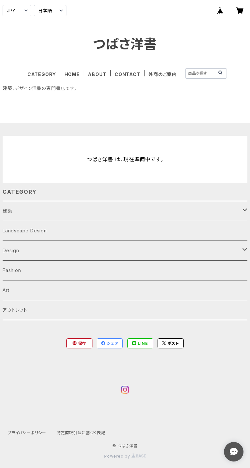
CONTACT (127, 74)
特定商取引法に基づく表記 (81, 432)
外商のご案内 (162, 74)
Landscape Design (25, 230)
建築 (7, 211)
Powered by (125, 456)
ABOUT (97, 74)
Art (6, 290)
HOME (72, 74)
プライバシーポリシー (27, 432)
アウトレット (15, 310)
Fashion (12, 270)
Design (11, 250)
